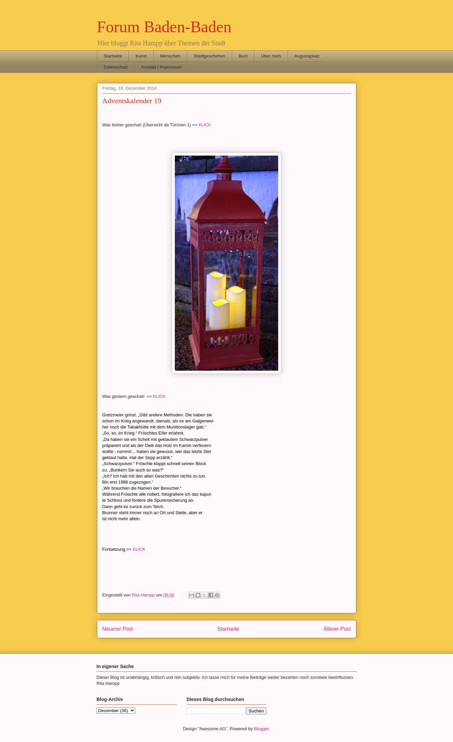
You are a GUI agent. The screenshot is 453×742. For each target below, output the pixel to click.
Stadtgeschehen (209, 55)
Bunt (243, 55)
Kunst (141, 55)
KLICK (204, 124)
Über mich (271, 55)
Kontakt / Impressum (161, 67)
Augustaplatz (306, 55)
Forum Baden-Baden (164, 27)
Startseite (113, 55)
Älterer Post (337, 629)
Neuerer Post (117, 629)
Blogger (261, 728)
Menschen (170, 55)
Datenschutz (116, 67)
